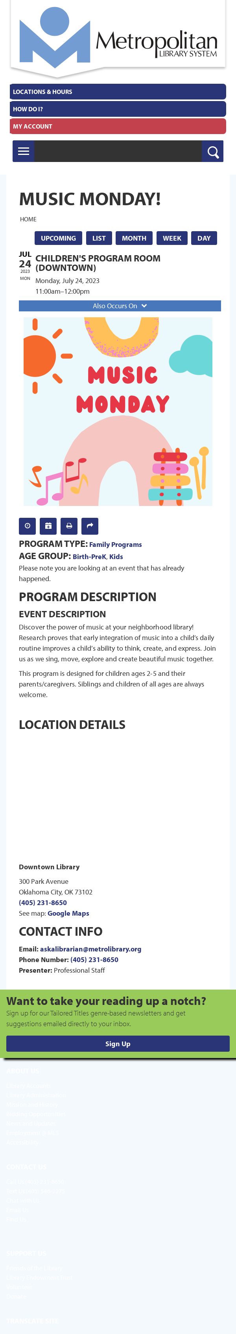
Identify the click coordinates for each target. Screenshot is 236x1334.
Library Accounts (28, 1085)
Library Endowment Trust (39, 1277)
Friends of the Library (34, 1268)
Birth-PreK (89, 556)
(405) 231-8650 (43, 902)
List (99, 238)
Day (204, 238)
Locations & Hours (42, 92)
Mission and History (32, 1104)
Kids (116, 556)
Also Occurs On (121, 305)
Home (28, 219)
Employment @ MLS (32, 1133)
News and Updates (31, 1123)
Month (134, 238)
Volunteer (19, 1287)
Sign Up (118, 1043)
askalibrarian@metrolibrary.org (91, 948)
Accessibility (22, 1142)
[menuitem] (118, 91)
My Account (32, 126)
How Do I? (28, 109)
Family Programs (115, 544)
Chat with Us (22, 1200)
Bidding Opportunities (36, 1114)
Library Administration (36, 1095)
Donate (16, 1296)
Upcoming (58, 238)
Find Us (16, 1219)
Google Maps (68, 913)
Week (172, 238)
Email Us (17, 1210)
